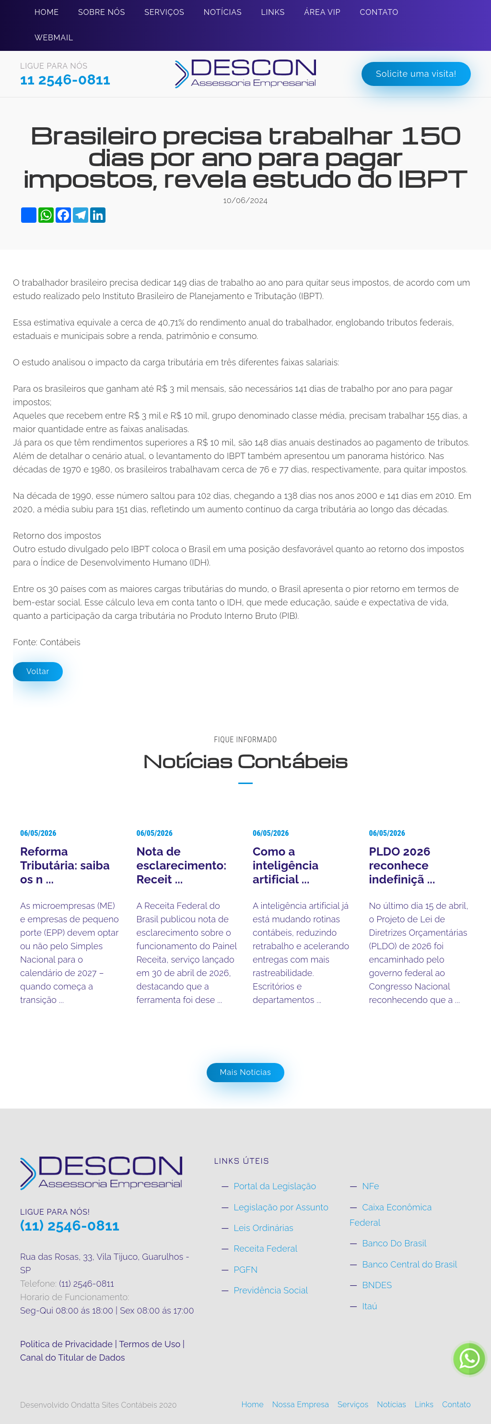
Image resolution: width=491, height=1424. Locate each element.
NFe (370, 1186)
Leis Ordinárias (263, 1228)
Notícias (223, 12)
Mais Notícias (245, 1072)
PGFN (246, 1270)
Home (47, 12)
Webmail (54, 37)
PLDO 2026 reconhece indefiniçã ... (402, 865)
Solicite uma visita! (416, 74)
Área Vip (322, 12)
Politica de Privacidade (67, 1344)
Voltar (37, 671)
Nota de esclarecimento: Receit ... (182, 865)
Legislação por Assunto (281, 1207)
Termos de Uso (149, 1344)
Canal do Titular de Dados (72, 1357)
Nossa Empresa (300, 1404)
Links (273, 12)
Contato (379, 12)
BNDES (377, 1285)
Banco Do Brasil (394, 1243)
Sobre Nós (101, 12)
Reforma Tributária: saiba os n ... (65, 865)
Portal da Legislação (275, 1186)
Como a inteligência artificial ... (286, 865)
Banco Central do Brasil (409, 1264)
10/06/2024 (245, 200)
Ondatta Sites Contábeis (114, 1405)
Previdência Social (271, 1290)
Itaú (369, 1306)
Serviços (164, 12)
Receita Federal (266, 1248)
